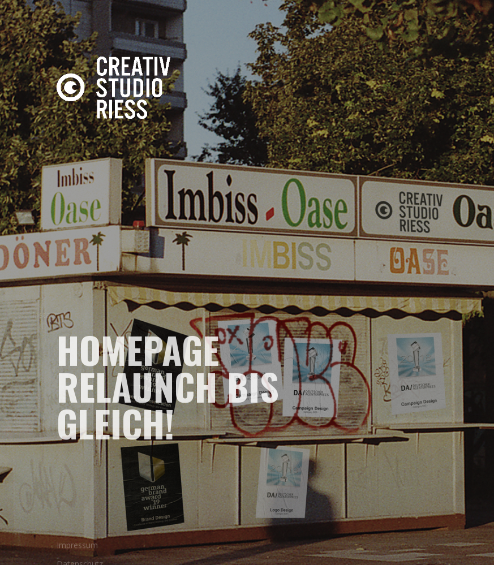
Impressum (77, 549)
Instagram (48, 314)
